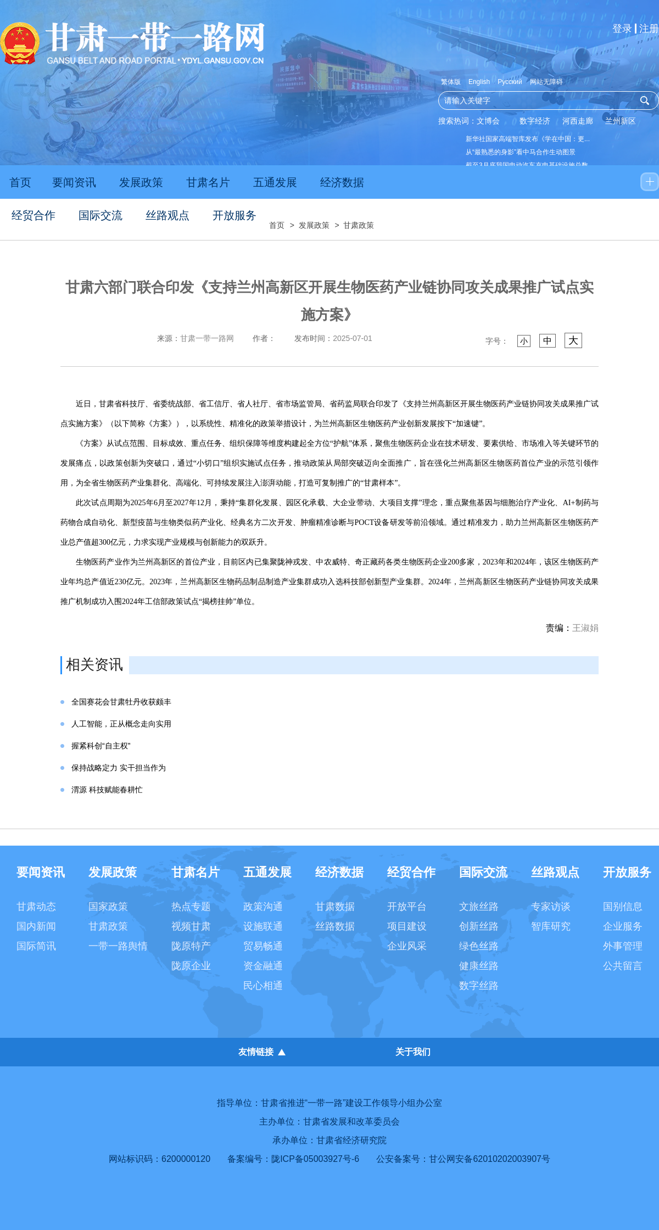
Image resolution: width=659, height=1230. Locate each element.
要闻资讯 (74, 182)
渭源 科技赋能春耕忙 (107, 789)
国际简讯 (36, 946)
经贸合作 (33, 215)
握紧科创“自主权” (100, 745)
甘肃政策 (358, 225)
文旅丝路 (479, 906)
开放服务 (234, 215)
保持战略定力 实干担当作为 (118, 767)
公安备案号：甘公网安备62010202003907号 (463, 1159)
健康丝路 (479, 965)
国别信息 (623, 906)
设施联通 (263, 926)
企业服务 (623, 926)
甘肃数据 (335, 906)
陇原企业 (191, 965)
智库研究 (551, 926)
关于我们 (413, 1051)
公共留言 (623, 965)
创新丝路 (479, 926)
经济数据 (342, 182)
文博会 (488, 120)
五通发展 (275, 182)
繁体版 (451, 82)
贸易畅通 (263, 946)
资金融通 (263, 965)
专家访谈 (551, 906)
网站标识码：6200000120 (159, 1159)
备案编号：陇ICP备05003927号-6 (293, 1159)
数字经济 (535, 120)
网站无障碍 (546, 82)
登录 (622, 28)
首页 (20, 182)
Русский (510, 82)
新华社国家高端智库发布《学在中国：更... (528, 139)
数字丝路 (479, 985)
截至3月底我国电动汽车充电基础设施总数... (530, 165)
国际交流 (100, 215)
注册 (649, 28)
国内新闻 (36, 926)
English (479, 82)
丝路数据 (335, 926)
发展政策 (141, 182)
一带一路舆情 (118, 946)
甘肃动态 (36, 906)
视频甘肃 (191, 926)
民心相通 (263, 985)
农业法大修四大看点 (495, 205)
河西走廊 (577, 120)
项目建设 (407, 926)
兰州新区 (620, 120)
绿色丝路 (479, 946)
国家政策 (108, 906)
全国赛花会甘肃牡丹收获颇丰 (121, 701)
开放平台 (407, 906)
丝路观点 (167, 215)
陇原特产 (191, 946)
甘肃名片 (208, 182)
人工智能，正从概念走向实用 (121, 723)
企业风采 (407, 946)
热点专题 (191, 906)
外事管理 (623, 946)
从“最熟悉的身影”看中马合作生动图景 (521, 152)
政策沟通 (263, 906)
